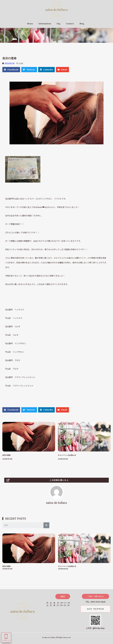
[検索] (46, 525)
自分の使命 (6, 455)
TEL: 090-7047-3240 (95, 602)
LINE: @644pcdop (95, 628)
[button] (62, 596)
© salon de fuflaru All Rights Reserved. (56, 637)
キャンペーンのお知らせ (67, 455)
